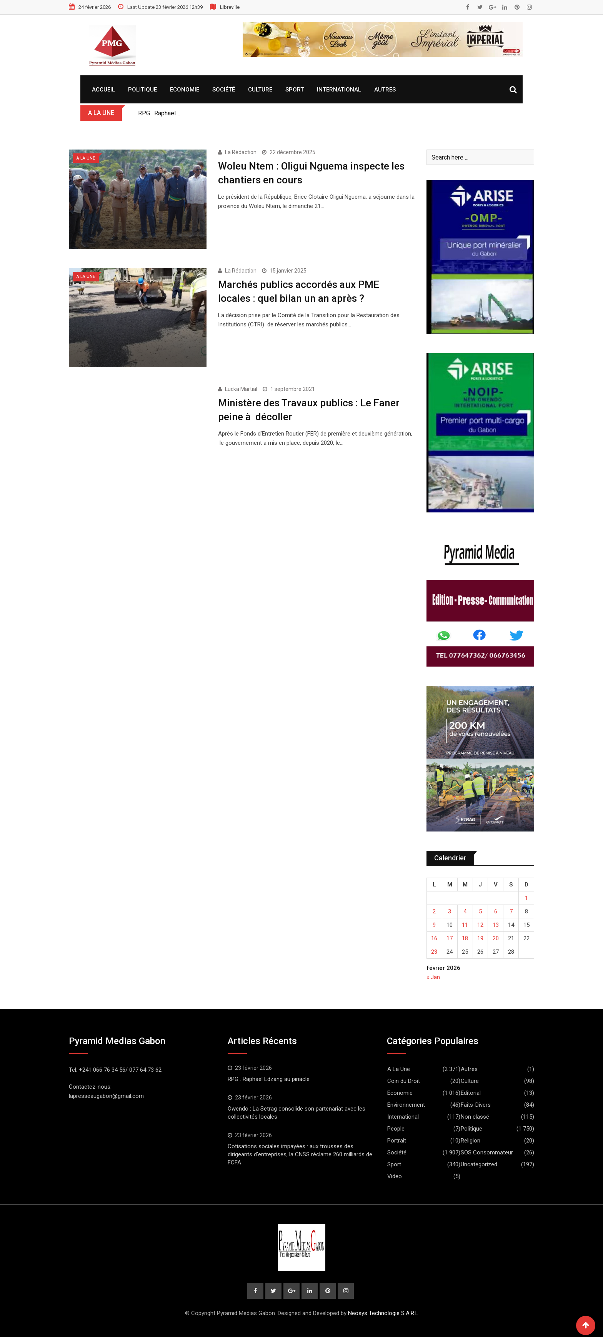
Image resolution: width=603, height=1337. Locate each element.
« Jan (433, 977)
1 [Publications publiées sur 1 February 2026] (526, 898)
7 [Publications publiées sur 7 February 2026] (511, 911)
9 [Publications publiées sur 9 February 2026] (434, 924)
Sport (294, 89)
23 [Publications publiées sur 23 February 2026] (434, 951)
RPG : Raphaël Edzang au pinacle (269, 1079)
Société (223, 89)
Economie (184, 89)
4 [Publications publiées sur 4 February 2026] (464, 911)
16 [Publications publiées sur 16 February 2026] (434, 938)
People (396, 1128)
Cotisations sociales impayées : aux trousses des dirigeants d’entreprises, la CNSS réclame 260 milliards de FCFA (300, 1154)
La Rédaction (241, 152)
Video (394, 1176)
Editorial (471, 1092)
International (339, 89)
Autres (385, 89)
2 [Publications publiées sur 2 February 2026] (434, 911)
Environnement (406, 1104)
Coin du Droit (403, 1081)
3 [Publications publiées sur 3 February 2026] (449, 911)
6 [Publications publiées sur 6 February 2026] (495, 911)
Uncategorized (479, 1164)
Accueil (103, 89)
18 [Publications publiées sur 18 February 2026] (465, 938)
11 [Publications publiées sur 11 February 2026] (465, 924)
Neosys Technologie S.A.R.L (383, 1313)
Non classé (475, 1116)
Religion (470, 1140)
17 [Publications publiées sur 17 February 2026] (449, 938)
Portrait (396, 1140)
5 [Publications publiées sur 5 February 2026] (480, 911)
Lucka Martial (241, 389)
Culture (260, 89)
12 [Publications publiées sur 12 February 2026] (480, 924)
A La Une (398, 1069)
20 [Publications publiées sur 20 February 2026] (496, 938)
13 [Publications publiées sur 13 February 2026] (496, 924)
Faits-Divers (476, 1104)
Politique (142, 89)
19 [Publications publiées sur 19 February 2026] (480, 938)
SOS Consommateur (487, 1152)
